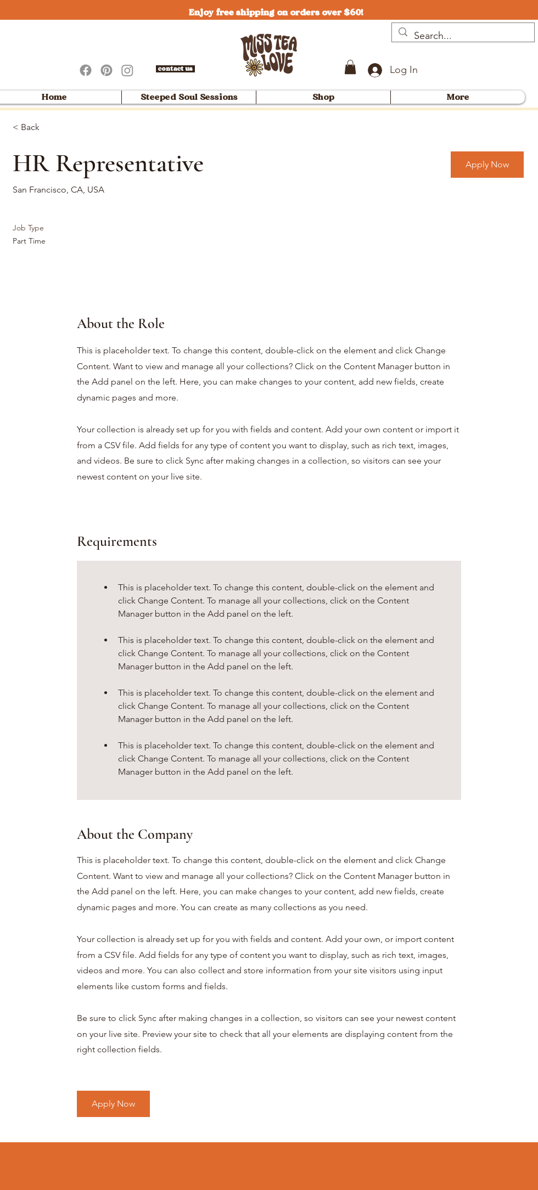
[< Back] (52, 127)
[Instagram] (127, 70)
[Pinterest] (106, 70)
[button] (350, 67)
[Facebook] (85, 70)
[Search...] (462, 36)
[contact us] (175, 68)
